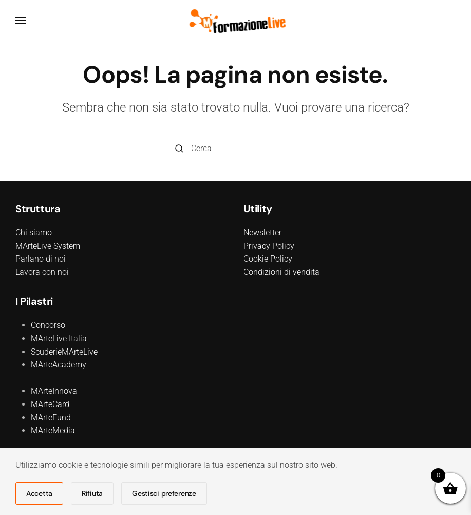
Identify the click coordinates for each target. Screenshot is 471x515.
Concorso (48, 325)
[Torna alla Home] (235, 20)
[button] (20, 20)
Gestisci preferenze (164, 493)
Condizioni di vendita (281, 272)
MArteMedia (53, 430)
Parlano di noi (40, 259)
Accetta (39, 493)
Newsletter (262, 232)
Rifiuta (92, 493)
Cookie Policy (267, 259)
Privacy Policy (268, 246)
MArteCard (50, 404)
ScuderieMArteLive (64, 352)
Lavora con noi (42, 272)
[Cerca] (235, 148)
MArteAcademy (58, 365)
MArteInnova (54, 391)
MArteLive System (47, 246)
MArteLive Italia (59, 338)
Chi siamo (33, 232)
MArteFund (51, 417)
